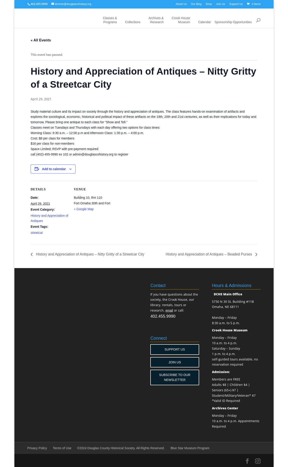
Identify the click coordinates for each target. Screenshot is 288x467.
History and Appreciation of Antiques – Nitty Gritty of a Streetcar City (89, 254)
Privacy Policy (37, 448)
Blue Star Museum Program (190, 448)
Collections (132, 22)
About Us (181, 4)
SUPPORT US (174, 349)
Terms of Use (62, 448)
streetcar (37, 233)
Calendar (204, 22)
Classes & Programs (110, 20)
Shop (209, 4)
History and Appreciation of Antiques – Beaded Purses (209, 254)
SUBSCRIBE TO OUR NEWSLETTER (174, 377)
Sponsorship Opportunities (233, 22)
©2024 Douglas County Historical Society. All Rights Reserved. (121, 448)
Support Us (236, 4)
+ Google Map (84, 209)
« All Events (41, 40)
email (169, 310)
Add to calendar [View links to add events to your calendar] (54, 169)
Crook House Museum (181, 20)
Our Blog (196, 4)
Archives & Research (156, 20)
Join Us (220, 4)
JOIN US (175, 362)
